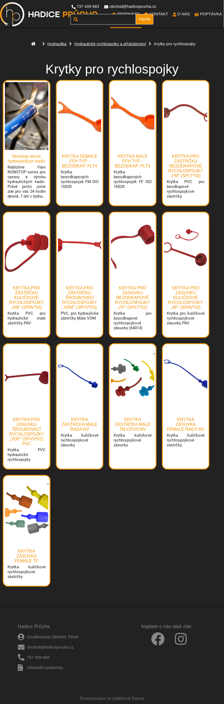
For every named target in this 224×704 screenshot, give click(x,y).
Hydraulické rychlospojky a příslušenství (110, 43)
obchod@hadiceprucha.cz (133, 6)
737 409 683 (88, 6)
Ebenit (138, 698)
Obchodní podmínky (45, 667)
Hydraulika (57, 43)
